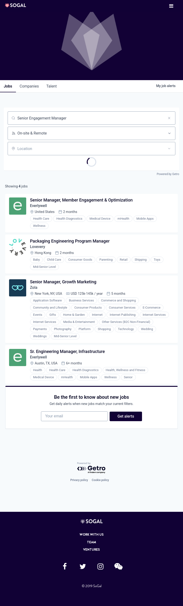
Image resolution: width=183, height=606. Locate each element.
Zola (33, 288)
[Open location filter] (169, 148)
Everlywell (38, 206)
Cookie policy (100, 480)
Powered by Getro (168, 174)
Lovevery (37, 247)
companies (29, 86)
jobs (8, 86)
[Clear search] (169, 118)
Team (91, 542)
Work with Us (92, 534)
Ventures (91, 549)
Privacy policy (79, 480)
